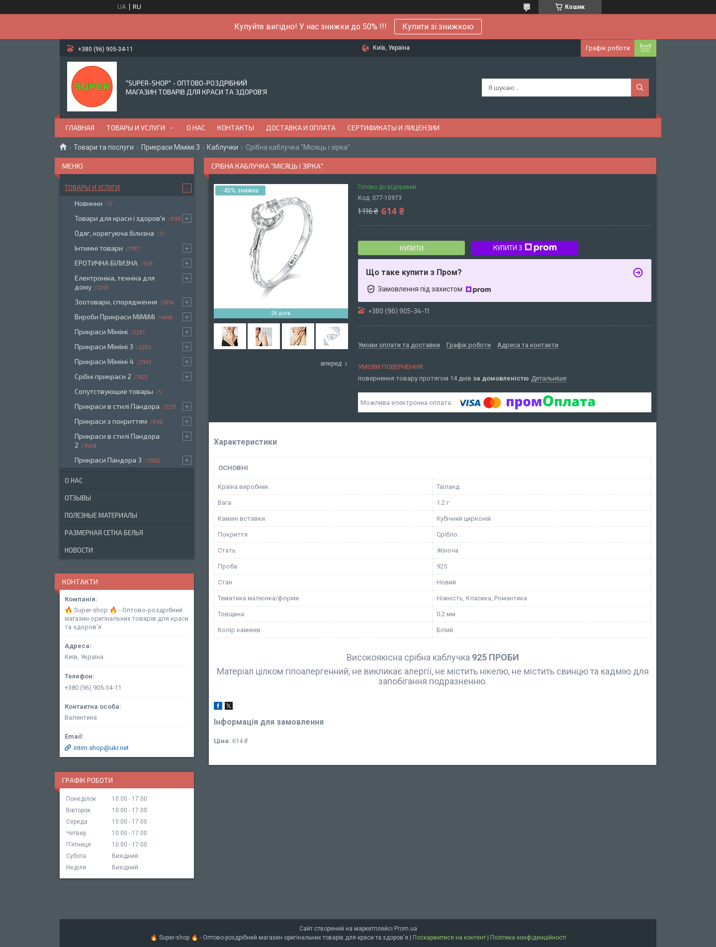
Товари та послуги (104, 147)
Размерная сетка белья (104, 533)
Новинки (88, 203)
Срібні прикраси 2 (103, 376)
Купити (412, 248)
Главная (80, 127)
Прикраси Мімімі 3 (170, 147)
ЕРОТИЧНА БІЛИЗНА (106, 263)
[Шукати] (640, 87)
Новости (79, 550)
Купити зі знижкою (438, 26)
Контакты (235, 127)
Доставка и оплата (301, 127)
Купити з (525, 247)
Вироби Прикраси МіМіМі (115, 316)
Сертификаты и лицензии (394, 127)
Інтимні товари (99, 248)
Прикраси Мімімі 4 (104, 361)
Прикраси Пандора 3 (108, 460)
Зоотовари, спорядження (116, 301)
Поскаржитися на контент (449, 937)
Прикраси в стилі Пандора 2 (117, 440)
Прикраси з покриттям (111, 421)
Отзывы (78, 498)
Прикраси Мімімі (101, 331)
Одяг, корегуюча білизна (114, 233)
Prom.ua (405, 928)
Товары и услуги (135, 127)
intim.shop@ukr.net (101, 748)
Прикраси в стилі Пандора (117, 406)
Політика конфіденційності (528, 937)
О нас (195, 127)
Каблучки (222, 147)
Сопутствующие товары (114, 391)
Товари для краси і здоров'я (120, 218)
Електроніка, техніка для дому (115, 282)
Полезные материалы (101, 515)
